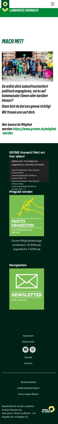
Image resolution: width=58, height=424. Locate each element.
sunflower (26, 408)
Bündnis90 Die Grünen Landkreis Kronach (25, 8)
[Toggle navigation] (52, 22)
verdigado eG (21, 411)
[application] (29, 166)
